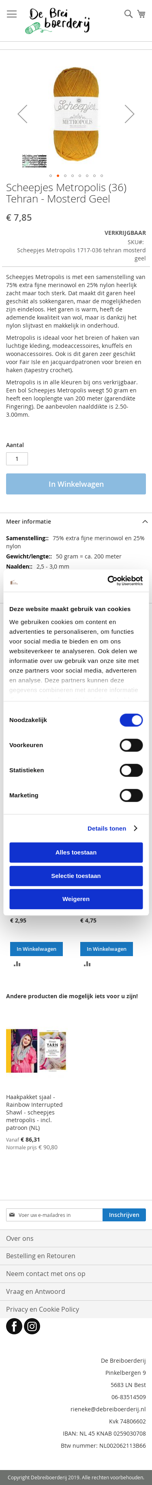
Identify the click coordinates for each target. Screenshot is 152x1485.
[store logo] (57, 21)
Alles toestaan (76, 852)
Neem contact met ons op (46, 1273)
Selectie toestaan (76, 875)
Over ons (20, 1238)
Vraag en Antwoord (35, 1291)
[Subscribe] (124, 1214)
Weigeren (76, 898)
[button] (22, 114)
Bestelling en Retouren (40, 1255)
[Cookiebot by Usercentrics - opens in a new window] (108, 580)
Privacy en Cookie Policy (42, 1309)
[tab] (76, 521)
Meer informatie (28, 521)
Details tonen (107, 828)
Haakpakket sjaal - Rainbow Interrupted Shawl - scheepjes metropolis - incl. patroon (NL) (34, 1112)
